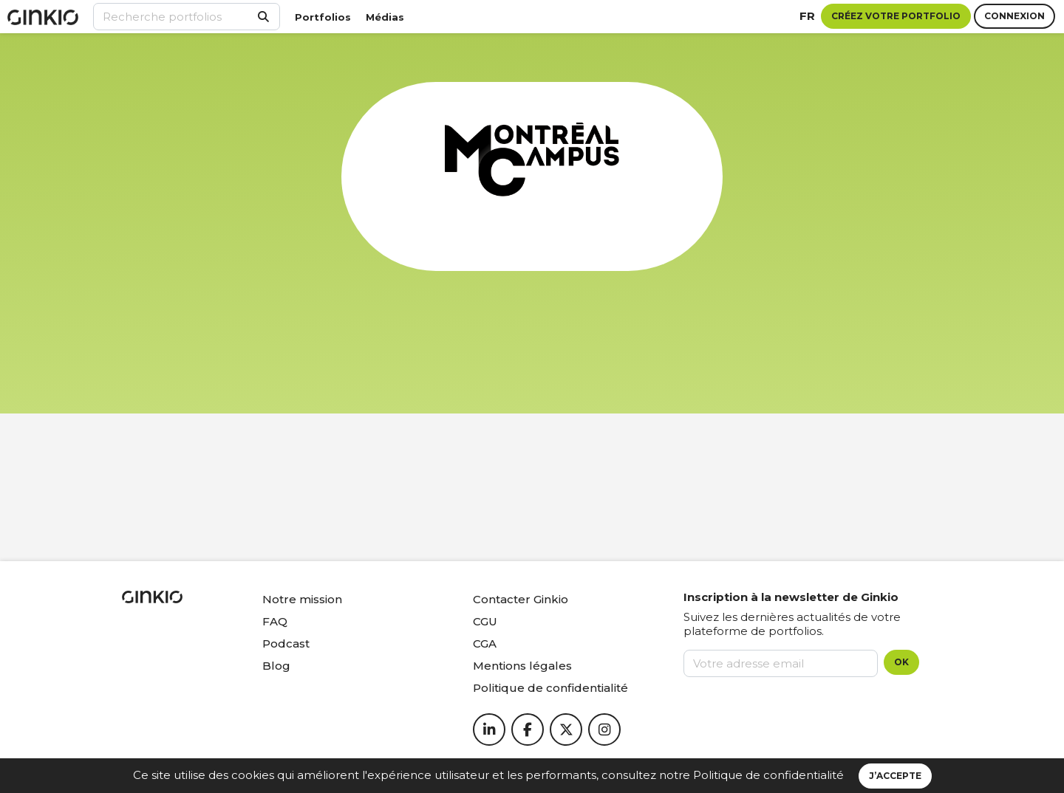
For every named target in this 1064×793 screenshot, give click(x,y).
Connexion (1014, 15)
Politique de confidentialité (768, 775)
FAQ (274, 621)
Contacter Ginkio (520, 599)
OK (901, 661)
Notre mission (302, 599)
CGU (485, 621)
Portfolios (323, 17)
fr (807, 16)
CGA (485, 643)
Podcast (286, 643)
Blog (276, 666)
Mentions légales (522, 666)
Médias (385, 17)
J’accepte (895, 775)
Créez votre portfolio (896, 15)
